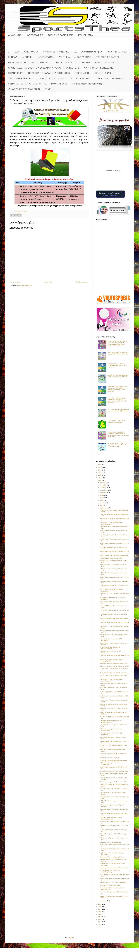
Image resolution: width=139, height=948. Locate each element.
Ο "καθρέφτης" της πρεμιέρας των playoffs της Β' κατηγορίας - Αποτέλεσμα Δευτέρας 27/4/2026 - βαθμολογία (117, 389)
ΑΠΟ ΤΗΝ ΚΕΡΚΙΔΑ (117, 51)
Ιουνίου (102, 497)
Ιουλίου (102, 495)
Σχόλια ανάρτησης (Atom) (24, 285)
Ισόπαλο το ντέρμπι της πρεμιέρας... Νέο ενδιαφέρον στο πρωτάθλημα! (118, 375)
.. (9, 51)
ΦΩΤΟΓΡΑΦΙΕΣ (35, 35)
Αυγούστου (103, 492)
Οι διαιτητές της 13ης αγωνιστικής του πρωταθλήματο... (110, 729)
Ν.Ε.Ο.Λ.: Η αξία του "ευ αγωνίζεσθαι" (110, 842)
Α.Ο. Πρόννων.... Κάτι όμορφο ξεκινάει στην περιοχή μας (116, 421)
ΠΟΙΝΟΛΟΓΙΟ (82, 73)
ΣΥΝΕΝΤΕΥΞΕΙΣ (57, 78)
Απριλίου (102, 503)
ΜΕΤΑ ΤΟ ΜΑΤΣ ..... (41, 62)
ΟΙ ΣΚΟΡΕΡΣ (72, 68)
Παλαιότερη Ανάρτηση (82, 282)
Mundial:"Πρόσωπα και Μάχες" (87, 83)
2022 (100, 475)
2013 (100, 919)
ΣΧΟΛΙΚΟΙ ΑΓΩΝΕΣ (81, 78)
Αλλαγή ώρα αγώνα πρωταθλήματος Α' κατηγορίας (114, 555)
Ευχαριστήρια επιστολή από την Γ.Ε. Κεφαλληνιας (113, 868)
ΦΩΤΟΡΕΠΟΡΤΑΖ (37, 83)
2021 (100, 477)
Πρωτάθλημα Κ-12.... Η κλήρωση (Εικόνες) (111, 857)
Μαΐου (102, 500)
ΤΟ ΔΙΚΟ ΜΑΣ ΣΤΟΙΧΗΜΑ (109, 78)
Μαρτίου (102, 505)
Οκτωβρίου (103, 487)
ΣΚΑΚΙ (108, 73)
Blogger (71, 937)
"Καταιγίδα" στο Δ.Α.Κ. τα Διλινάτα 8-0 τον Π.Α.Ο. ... (114, 672)
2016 (100, 911)
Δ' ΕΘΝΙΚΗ (27, 57)
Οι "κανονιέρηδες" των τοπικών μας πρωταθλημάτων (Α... (109, 647)
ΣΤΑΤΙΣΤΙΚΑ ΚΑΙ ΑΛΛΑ (19, 78)
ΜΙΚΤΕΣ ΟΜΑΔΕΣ (91, 62)
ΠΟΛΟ (97, 73)
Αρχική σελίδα (15, 35)
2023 (100, 472)
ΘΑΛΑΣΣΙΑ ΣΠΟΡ (17, 62)
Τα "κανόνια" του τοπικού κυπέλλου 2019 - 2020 (113, 760)
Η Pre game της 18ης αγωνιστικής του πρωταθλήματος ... (110, 721)
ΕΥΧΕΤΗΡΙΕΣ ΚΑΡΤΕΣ (107, 57)
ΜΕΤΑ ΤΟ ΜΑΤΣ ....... (66, 62)
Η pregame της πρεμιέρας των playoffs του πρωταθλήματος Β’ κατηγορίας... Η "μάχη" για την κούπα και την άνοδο (118, 434)
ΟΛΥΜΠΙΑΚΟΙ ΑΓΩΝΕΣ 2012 (98, 68)
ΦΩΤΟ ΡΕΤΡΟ (15, 83)
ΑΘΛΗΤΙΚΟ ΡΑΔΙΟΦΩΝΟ (61, 35)
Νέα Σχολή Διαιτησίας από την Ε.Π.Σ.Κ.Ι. (111, 558)
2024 (100, 470)
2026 (100, 465)
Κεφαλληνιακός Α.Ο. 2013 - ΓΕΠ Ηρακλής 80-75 (113, 882)
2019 (100, 904)
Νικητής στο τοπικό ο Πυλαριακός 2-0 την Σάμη (113, 663)
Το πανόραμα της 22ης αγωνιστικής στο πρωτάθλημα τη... (110, 523)
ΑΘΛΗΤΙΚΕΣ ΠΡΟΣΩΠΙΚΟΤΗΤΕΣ (60, 51)
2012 (100, 922)
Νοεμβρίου (103, 485)
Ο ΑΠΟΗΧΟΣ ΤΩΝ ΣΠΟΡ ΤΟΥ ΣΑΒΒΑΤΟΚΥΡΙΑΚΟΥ (34, 68)
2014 (100, 917)
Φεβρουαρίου (104, 508)
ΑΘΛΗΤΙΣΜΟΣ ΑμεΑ (91, 51)
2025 (100, 467)
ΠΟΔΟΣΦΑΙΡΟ (15, 73)
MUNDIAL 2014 (59, 83)
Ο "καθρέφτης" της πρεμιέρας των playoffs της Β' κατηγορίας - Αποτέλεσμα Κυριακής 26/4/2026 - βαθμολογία (117, 400)
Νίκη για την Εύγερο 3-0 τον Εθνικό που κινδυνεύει (114, 666)
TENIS (48, 89)
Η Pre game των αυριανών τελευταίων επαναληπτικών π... (110, 818)
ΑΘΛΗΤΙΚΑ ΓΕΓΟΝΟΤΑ (26, 51)
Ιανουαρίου (103, 901)
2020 (100, 480)
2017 (100, 909)
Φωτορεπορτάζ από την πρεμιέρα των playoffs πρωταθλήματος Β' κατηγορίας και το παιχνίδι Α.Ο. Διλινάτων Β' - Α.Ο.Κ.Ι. (117, 343)
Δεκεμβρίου (103, 482)
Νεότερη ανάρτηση (15, 282)
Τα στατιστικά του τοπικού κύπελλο (109, 757)
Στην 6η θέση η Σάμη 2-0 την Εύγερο (110, 885)
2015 (100, 914)
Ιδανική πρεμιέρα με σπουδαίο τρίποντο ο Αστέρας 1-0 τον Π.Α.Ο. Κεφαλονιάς (118, 365)
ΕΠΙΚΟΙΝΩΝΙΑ (85, 35)
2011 (100, 924)
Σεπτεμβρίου (104, 490)
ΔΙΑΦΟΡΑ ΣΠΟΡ (82, 57)
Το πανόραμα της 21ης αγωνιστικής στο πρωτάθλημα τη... (110, 680)
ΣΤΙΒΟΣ (40, 78)
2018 (100, 906)
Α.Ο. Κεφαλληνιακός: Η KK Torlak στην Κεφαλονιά (113, 771)
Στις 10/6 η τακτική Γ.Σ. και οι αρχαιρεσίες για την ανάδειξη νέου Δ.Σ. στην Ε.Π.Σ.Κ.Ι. (117, 445)
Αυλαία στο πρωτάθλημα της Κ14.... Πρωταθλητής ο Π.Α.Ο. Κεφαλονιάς (118, 353)
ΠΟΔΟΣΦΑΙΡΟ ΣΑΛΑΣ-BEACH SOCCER (49, 73)
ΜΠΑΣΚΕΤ (110, 62)
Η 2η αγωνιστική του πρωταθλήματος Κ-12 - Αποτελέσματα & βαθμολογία (118, 410)
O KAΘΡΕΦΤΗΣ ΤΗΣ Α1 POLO (24, 89)
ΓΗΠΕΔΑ (12, 57)
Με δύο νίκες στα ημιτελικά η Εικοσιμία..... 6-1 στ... (114, 782)
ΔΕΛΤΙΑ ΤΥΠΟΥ (46, 57)
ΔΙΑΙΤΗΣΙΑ (64, 57)
